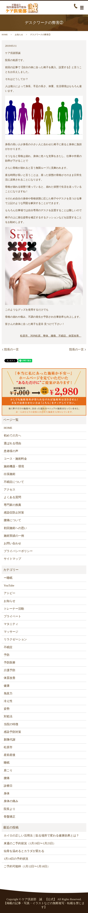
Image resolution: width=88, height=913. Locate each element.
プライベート (12, 616)
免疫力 (8, 693)
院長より (9, 809)
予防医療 (9, 662)
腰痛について (12, 520)
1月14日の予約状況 (16, 858)
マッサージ (11, 631)
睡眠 (7, 762)
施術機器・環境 (14, 466)
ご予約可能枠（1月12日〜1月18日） (27, 866)
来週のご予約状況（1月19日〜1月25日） (30, 843)
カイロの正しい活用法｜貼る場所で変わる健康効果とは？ (41, 835)
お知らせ (19, 34)
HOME (5, 34)
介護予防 (9, 670)
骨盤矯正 (9, 816)
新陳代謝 (9, 739)
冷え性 (8, 701)
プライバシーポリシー (18, 551)
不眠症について (14, 482)
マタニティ (11, 624)
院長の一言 (11, 349)
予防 (7, 655)
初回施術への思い (15, 528)
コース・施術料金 (15, 458)
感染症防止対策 (14, 512)
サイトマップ (12, 558)
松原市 (8, 747)
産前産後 (9, 755)
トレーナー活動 (14, 608)
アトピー (9, 593)
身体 (7, 793)
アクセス (9, 489)
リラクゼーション (15, 639)
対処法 (8, 716)
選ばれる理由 (12, 443)
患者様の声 (11, 451)
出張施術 (9, 474)
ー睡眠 (8, 577)
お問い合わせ (12, 543)
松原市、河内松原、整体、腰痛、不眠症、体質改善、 (50, 335)
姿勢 (7, 708)
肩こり (8, 770)
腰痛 (7, 778)
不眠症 (8, 647)
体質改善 (9, 678)
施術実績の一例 (14, 535)
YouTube (9, 585)
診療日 (8, 785)
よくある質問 (12, 497)
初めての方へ (12, 435)
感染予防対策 (12, 732)
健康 (7, 685)
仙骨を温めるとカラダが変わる (24, 851)
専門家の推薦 (12, 505)
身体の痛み (11, 801)
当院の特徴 (11, 724)
